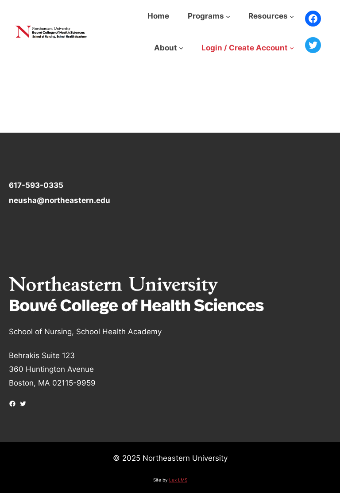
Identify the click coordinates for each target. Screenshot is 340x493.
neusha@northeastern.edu (59, 200)
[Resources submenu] (292, 16)
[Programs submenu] (228, 16)
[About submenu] (181, 48)
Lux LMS (178, 479)
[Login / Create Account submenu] (292, 48)
